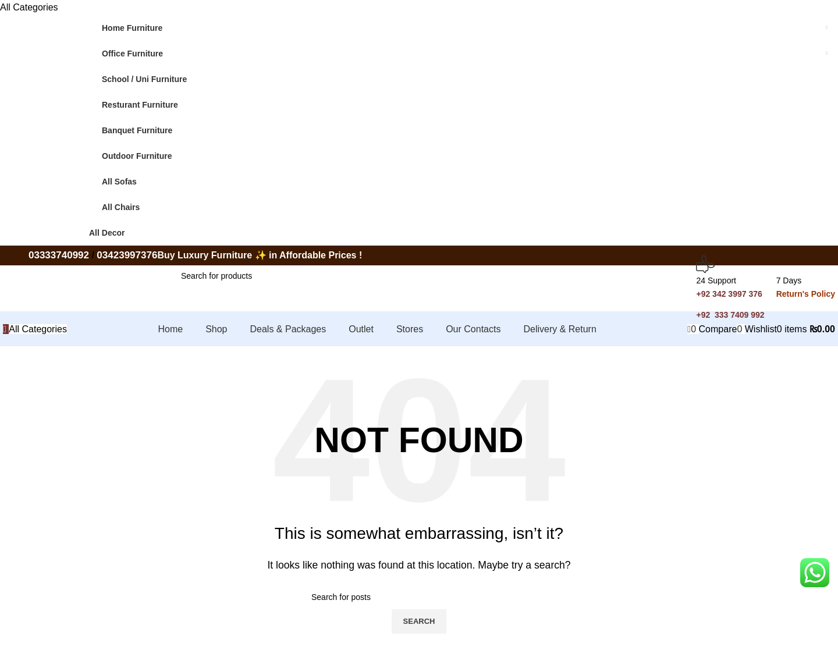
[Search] (260, 276)
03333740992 (59, 255)
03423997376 (127, 255)
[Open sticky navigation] (35, 329)
